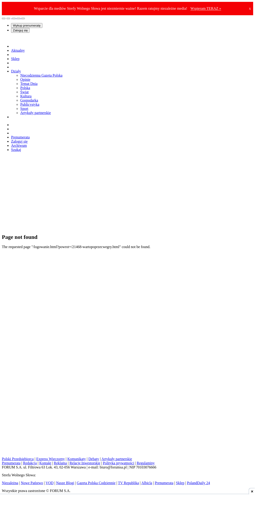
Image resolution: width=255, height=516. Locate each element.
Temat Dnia (29, 84)
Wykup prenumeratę (27, 25)
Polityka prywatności (118, 463)
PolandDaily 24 (198, 483)
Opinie (25, 79)
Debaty (93, 459)
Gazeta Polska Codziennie (96, 483)
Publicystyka (29, 104)
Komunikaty (76, 459)
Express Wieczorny (50, 459)
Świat (24, 92)
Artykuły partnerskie (35, 113)
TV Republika (128, 483)
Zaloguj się (20, 30)
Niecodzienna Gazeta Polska (41, 75)
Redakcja (30, 463)
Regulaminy (146, 463)
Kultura (26, 96)
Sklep (180, 483)
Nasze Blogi (65, 483)
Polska (25, 88)
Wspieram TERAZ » (206, 8)
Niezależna (10, 483)
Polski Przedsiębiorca (18, 459)
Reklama (60, 463)
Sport (24, 109)
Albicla (146, 483)
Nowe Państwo (32, 483)
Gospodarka (29, 100)
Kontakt (45, 463)
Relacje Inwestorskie (85, 463)
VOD (50, 483)
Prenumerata (20, 137)
